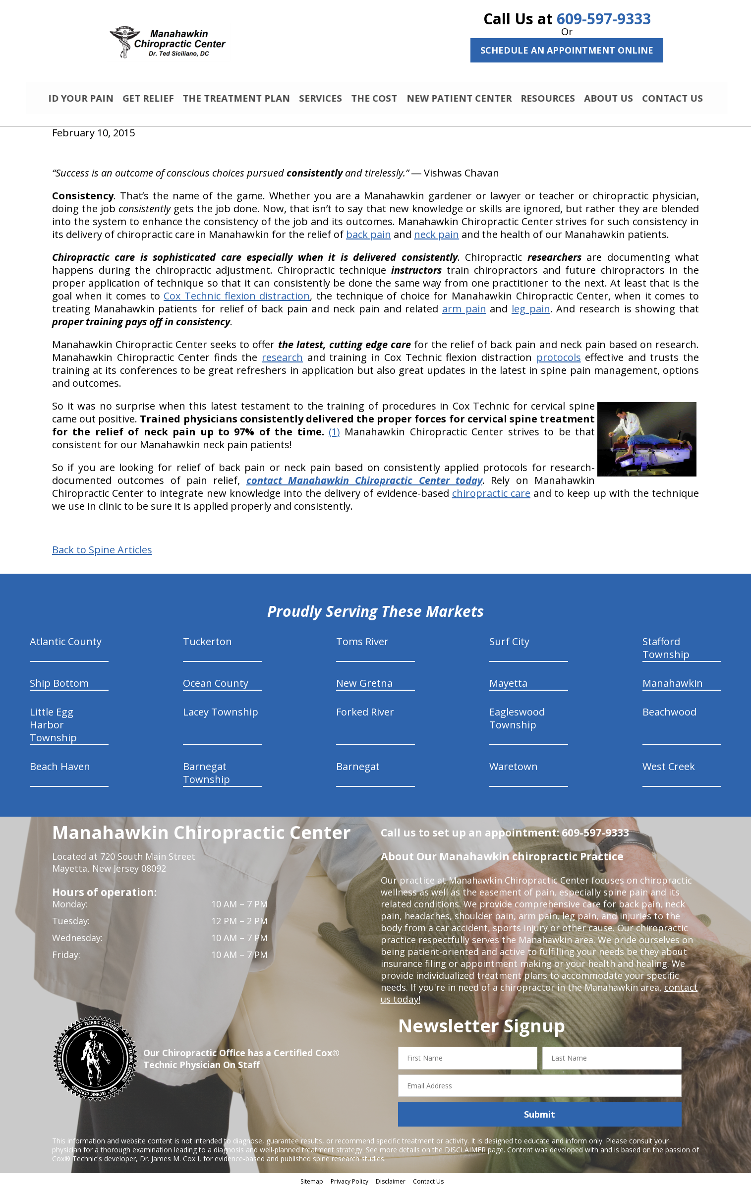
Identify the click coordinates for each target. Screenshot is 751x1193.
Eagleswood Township (517, 723)
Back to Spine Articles (102, 554)
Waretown (513, 770)
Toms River (362, 646)
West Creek (668, 770)
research (282, 361)
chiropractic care (491, 497)
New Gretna (364, 687)
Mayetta (508, 687)
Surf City (509, 646)
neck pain (436, 238)
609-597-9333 (604, 18)
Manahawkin (672, 687)
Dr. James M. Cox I (169, 1163)
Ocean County (215, 687)
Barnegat (358, 770)
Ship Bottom (59, 687)
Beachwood (669, 716)
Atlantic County (66, 646)
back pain (368, 238)
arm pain (464, 313)
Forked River (365, 716)
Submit (539, 1119)
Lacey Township (220, 716)
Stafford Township (666, 652)
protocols (558, 361)
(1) (334, 436)
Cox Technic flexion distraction (237, 300)
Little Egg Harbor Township (53, 729)
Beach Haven (60, 770)
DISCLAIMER (465, 1154)
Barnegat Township (206, 777)
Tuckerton (207, 646)
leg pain (531, 313)
